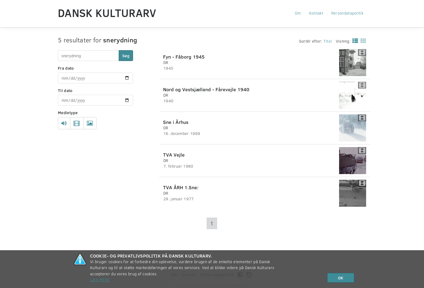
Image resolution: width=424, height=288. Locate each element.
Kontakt (316, 13)
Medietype (68, 112)
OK (340, 277)
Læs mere (100, 279)
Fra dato (66, 68)
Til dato (65, 90)
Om (298, 13)
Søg (126, 55)
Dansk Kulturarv (107, 12)
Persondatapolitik (347, 13)
